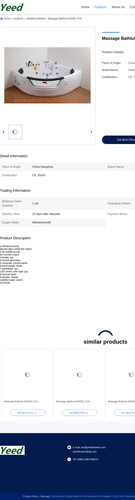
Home (85, 7)
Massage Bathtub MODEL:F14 (21, 401)
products (18, 18)
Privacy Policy (30, 496)
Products (100, 7)
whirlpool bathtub (35, 18)
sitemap (44, 496)
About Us (118, 7)
